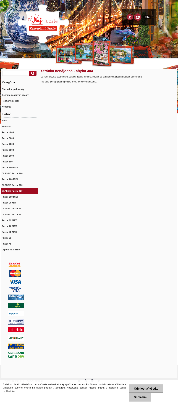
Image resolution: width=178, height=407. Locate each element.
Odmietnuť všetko (146, 388)
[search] (32, 73)
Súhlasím (140, 397)
